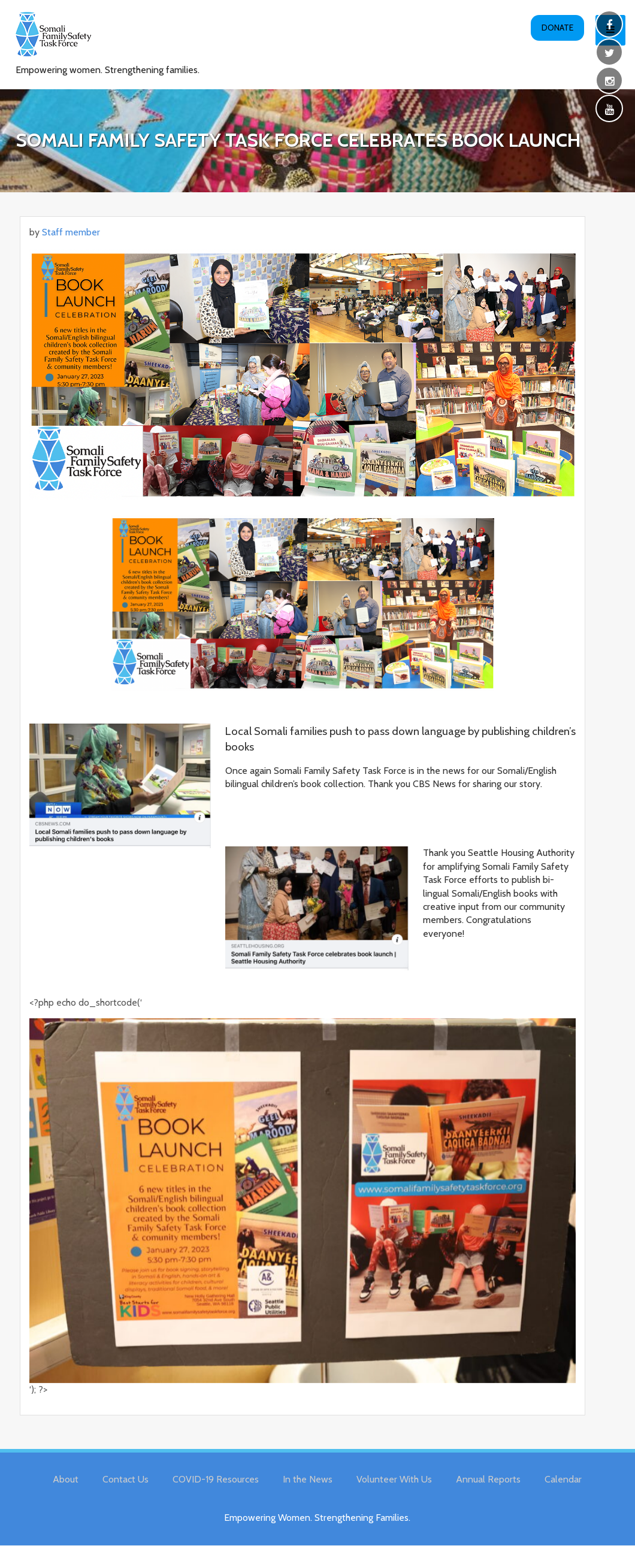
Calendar (563, 1479)
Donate (557, 27)
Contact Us (125, 1479)
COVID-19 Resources (216, 1479)
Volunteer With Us (394, 1479)
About (65, 1479)
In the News (307, 1479)
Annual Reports (488, 1479)
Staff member (71, 232)
